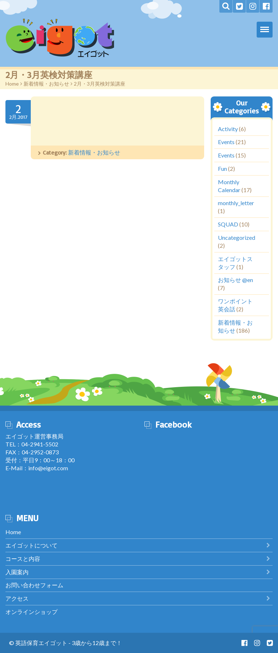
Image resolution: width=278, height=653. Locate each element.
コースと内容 (22, 558)
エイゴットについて (31, 545)
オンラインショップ (31, 611)
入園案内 (17, 571)
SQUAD (228, 224)
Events (226, 141)
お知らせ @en (235, 279)
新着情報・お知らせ (46, 84)
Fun (222, 168)
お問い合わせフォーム (34, 584)
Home (12, 84)
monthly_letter (236, 202)
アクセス (17, 598)
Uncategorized (236, 237)
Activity (228, 128)
